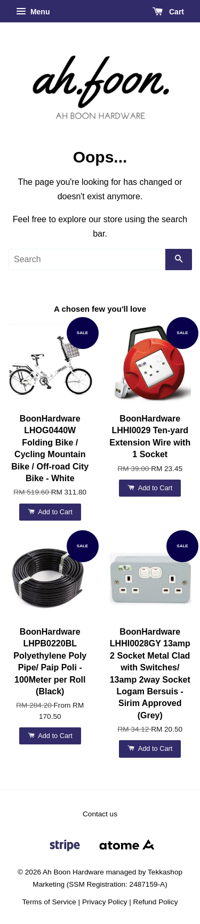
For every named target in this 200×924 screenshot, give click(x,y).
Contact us (100, 814)
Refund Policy (155, 902)
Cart (168, 12)
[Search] (86, 259)
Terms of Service (49, 902)
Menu (33, 12)
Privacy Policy (104, 902)
